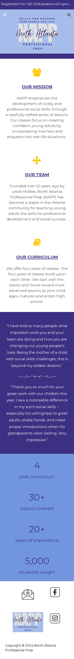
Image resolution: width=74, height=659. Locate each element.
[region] (37, 4)
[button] (4, 14)
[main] (37, 87)
